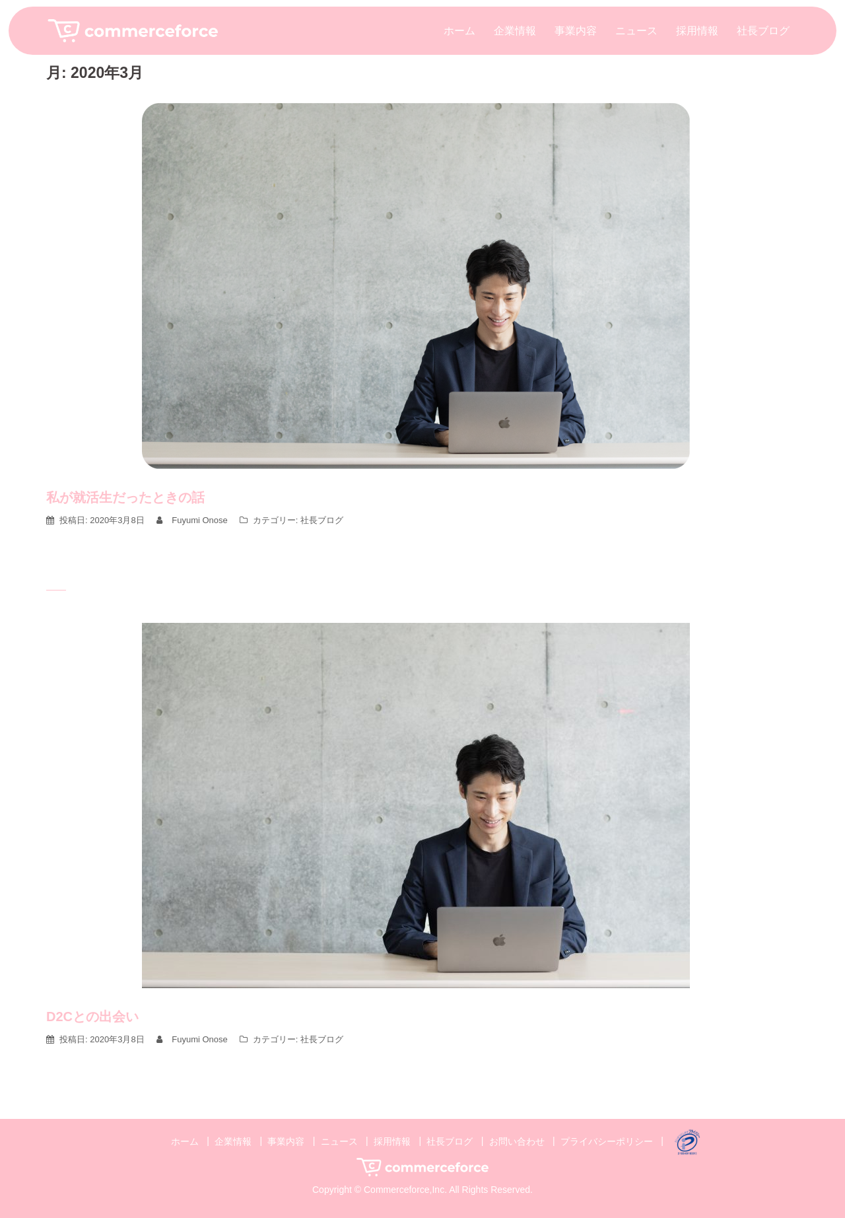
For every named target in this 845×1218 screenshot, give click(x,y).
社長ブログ (763, 30)
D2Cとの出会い (92, 1016)
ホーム (459, 30)
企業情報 (515, 30)
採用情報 (697, 30)
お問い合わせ (517, 1140)
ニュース (636, 30)
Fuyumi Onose (200, 520)
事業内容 (576, 30)
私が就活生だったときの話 (125, 497)
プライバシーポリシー (606, 1140)
